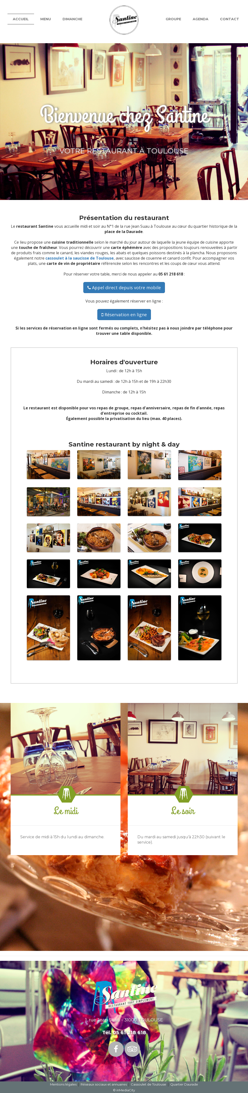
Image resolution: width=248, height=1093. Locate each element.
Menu (45, 19)
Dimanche (72, 19)
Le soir (182, 811)
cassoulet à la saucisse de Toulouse (79, 258)
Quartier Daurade (184, 1084)
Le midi (66, 811)
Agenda (200, 19)
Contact (229, 19)
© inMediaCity (124, 1090)
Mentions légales (63, 1084)
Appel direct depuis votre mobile (124, 287)
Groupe (173, 19)
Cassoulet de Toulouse (148, 1084)
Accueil (21, 19)
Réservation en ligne (124, 314)
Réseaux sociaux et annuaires (104, 1084)
